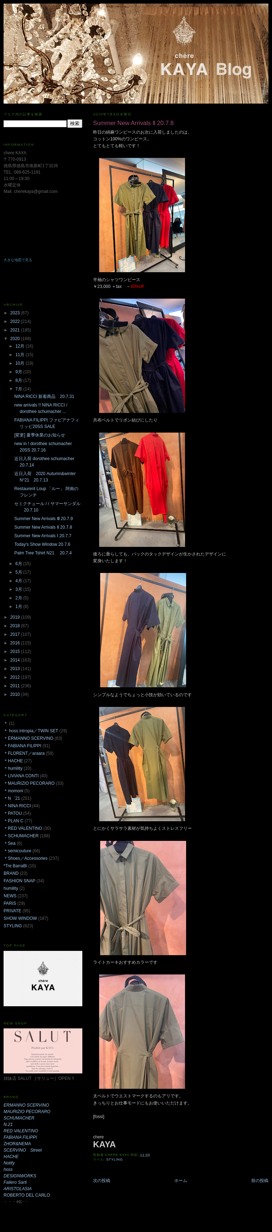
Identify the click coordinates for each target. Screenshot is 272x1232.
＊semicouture (17, 850)
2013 (15, 668)
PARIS (10, 903)
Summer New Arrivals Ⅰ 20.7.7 (42, 535)
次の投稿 (101, 1180)
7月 (19, 388)
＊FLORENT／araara (24, 753)
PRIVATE (12, 910)
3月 (19, 589)
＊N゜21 (12, 798)
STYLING (114, 1159)
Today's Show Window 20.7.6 (42, 544)
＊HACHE (13, 760)
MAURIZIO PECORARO (27, 1111)
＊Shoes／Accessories (26, 858)
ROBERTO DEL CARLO (27, 1195)
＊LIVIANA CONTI (21, 775)
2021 (15, 330)
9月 (19, 371)
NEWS (10, 895)
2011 (15, 685)
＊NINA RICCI (17, 805)
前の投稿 (259, 1180)
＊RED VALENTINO (23, 828)
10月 (20, 363)
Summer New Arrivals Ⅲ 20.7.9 (43, 518)
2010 (15, 694)
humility (11, 888)
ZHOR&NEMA (17, 1143)
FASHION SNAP (19, 880)
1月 (19, 606)
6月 (19, 563)
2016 (15, 642)
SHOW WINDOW (20, 918)
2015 (15, 651)
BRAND (11, 873)
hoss (8, 1169)
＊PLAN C (13, 820)
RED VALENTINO (21, 1130)
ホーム (180, 1180)
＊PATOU (13, 813)
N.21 (8, 1124)
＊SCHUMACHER (21, 835)
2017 (15, 634)
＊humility (13, 768)
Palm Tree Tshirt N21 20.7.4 (43, 552)
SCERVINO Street (23, 1150)
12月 (20, 346)
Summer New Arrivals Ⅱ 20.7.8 (43, 527)
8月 (19, 380)
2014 (15, 660)
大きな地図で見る (18, 260)
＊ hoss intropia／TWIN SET (31, 730)
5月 (19, 572)
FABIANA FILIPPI (20, 1137)
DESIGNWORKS (20, 1175)
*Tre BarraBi (15, 865)
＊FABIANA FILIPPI (22, 745)
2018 (15, 625)
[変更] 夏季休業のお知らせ (39, 435)
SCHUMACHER (19, 1118)
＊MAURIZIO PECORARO (29, 783)
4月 (19, 580)
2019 (15, 617)
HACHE (11, 1156)
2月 (19, 597)
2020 (15, 338)
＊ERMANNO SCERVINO (28, 738)
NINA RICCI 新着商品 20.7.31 (44, 396)
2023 (15, 312)
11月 (20, 354)
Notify (9, 1163)
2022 (15, 321)
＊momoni (13, 790)
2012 (15, 677)
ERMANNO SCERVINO (26, 1105)
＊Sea (9, 843)
